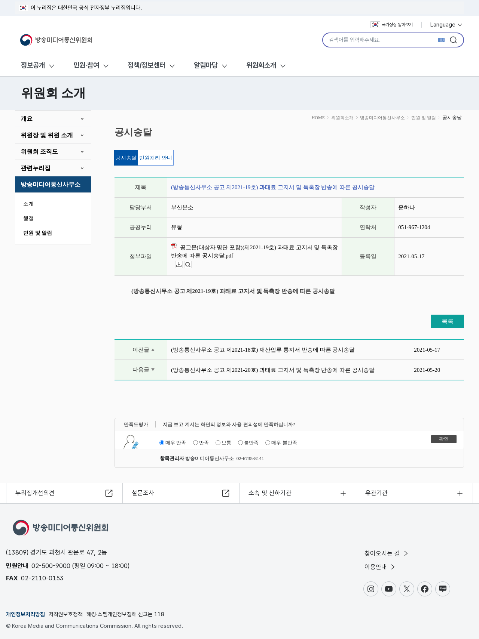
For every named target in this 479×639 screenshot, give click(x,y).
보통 (223, 443)
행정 (28, 218)
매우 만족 (172, 443)
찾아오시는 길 (386, 553)
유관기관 (376, 493)
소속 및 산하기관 (270, 493)
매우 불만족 (281, 443)
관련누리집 (36, 168)
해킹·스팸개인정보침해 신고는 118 (125, 614)
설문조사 (143, 493)
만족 (201, 443)
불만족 (248, 443)
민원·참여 (86, 65)
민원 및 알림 (37, 233)
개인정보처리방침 (25, 614)
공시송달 (126, 158)
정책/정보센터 (146, 65)
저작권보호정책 (66, 614)
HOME (318, 117)
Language (446, 24)
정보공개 (33, 65)
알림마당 (206, 65)
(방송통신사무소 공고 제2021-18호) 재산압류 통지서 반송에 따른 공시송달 (263, 350)
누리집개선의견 (35, 493)
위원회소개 (261, 65)
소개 (28, 204)
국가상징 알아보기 (391, 24)
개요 (27, 118)
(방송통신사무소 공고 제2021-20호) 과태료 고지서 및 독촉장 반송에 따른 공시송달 (273, 370)
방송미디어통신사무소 (50, 184)
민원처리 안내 (155, 158)
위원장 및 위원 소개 (47, 135)
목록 (448, 321)
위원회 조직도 (39, 151)
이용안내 (380, 567)
